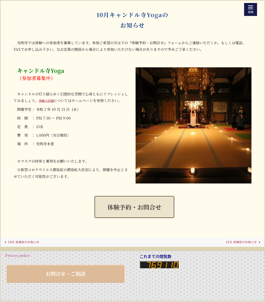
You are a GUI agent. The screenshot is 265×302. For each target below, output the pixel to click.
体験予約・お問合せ (134, 207)
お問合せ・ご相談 (65, 273)
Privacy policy (17, 256)
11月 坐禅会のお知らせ (242, 242)
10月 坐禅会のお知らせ (22, 242)
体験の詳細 (48, 100)
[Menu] (250, 9)
